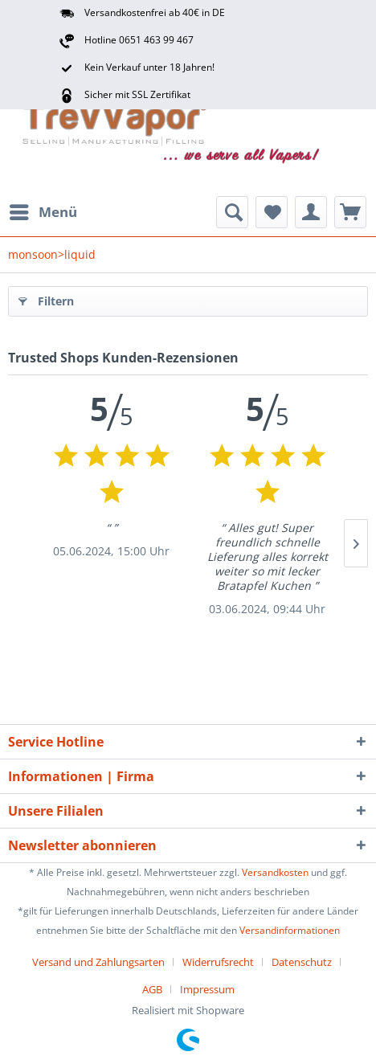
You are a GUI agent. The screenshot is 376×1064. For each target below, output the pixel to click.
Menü (43, 210)
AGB (152, 989)
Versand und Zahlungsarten (98, 962)
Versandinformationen (289, 930)
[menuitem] (42, 212)
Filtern (46, 299)
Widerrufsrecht (218, 962)
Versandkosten (275, 872)
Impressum (207, 989)
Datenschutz (302, 962)
